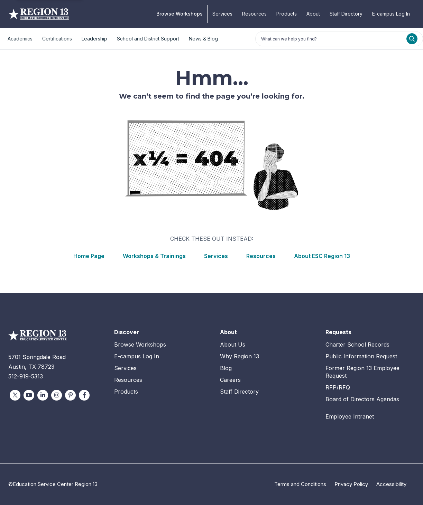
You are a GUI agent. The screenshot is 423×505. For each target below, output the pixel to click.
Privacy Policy (351, 484)
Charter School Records (357, 344)
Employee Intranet (349, 416)
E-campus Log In (391, 14)
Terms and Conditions (300, 484)
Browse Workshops (179, 14)
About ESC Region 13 (322, 255)
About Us (232, 344)
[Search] (411, 38)
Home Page (88, 255)
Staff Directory (346, 14)
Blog (226, 368)
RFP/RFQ (337, 387)
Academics (20, 39)
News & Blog (203, 39)
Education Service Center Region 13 (38, 14)
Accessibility (391, 484)
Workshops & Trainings (154, 255)
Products (286, 14)
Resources (254, 14)
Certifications (57, 39)
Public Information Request (361, 356)
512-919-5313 (25, 376)
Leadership (94, 39)
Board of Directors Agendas (362, 399)
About (313, 14)
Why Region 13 (239, 356)
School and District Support (148, 39)
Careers (230, 379)
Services (222, 14)
